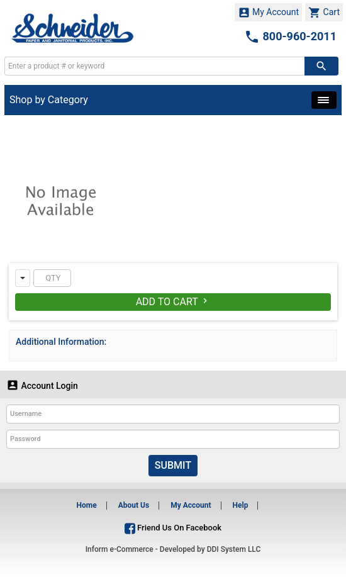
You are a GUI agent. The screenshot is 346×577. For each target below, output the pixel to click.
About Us (133, 505)
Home (87, 505)
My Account (268, 12)
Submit (173, 465)
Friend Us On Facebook (173, 527)
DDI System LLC (234, 549)
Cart (324, 12)
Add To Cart (173, 302)
